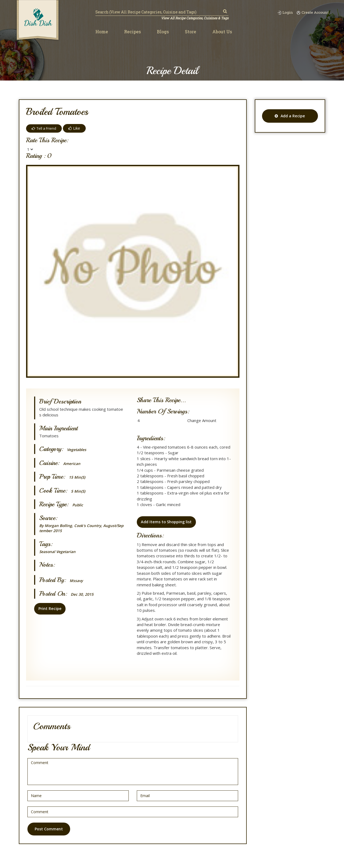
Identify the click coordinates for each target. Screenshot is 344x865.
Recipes (132, 32)
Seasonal (48, 552)
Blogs (163, 32)
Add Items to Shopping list (166, 523)
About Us (222, 32)
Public (78, 505)
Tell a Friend (45, 128)
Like (76, 128)
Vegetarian (68, 552)
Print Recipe (49, 609)
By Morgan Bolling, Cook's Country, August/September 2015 (81, 528)
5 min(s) (79, 491)
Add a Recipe (290, 115)
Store (190, 32)
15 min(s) (78, 477)
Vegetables (77, 449)
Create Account (311, 12)
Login (280, 12)
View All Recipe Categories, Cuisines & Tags (192, 18)
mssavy (77, 581)
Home (101, 32)
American (72, 463)
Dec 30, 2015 (83, 595)
